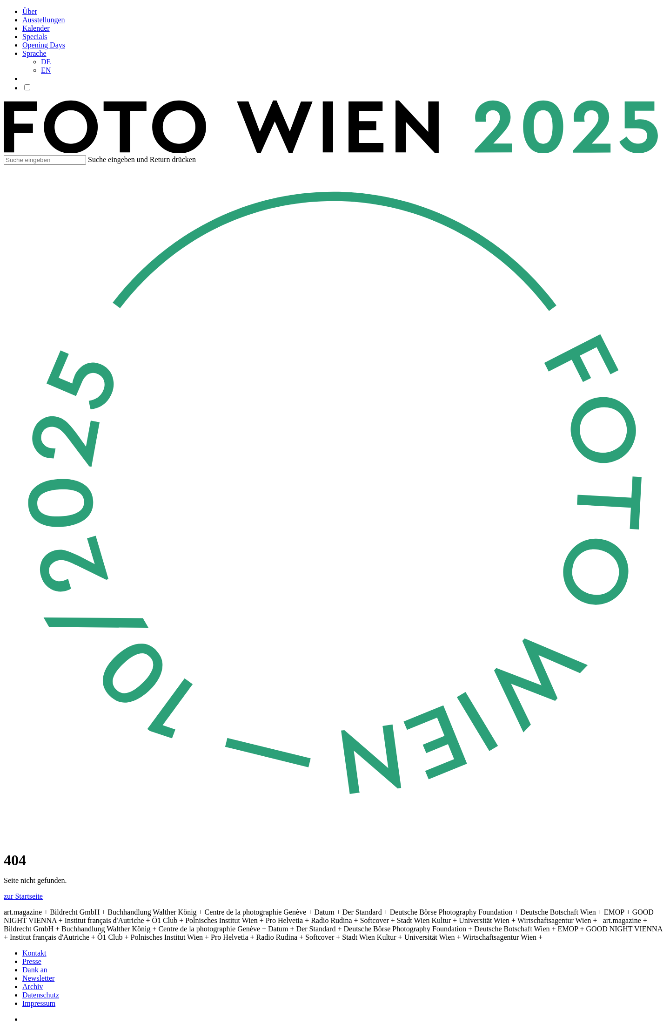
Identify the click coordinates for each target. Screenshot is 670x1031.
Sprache (34, 53)
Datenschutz (40, 995)
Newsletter (38, 978)
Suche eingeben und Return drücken (142, 159)
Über (29, 11)
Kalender (36, 28)
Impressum (38, 1003)
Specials (34, 37)
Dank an (34, 970)
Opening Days (43, 45)
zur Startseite (23, 896)
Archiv (32, 986)
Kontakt (34, 953)
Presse (31, 961)
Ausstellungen (43, 20)
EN (46, 70)
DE (46, 62)
